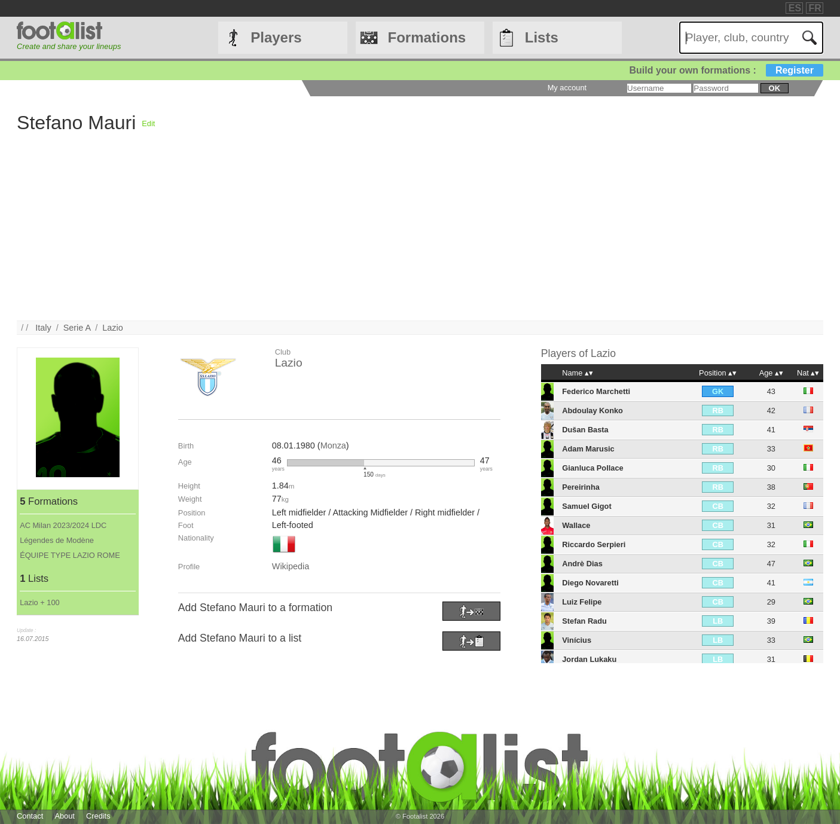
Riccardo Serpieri (593, 544)
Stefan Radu (584, 621)
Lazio (112, 327)
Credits (98, 815)
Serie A (77, 327)
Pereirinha (581, 487)
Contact (30, 815)
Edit (148, 123)
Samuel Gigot (586, 506)
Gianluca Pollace (592, 467)
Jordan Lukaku (589, 659)
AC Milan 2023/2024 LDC (63, 525)
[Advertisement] (375, 237)
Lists (541, 37)
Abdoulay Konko (592, 410)
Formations (427, 37)
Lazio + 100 (40, 602)
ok (774, 88)
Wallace (576, 525)
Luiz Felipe (581, 601)
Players (276, 37)
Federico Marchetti (596, 391)
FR (815, 8)
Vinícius (576, 640)
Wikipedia (290, 566)
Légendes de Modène (57, 540)
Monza (333, 445)
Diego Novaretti (590, 582)
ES (795, 8)
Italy (43, 327)
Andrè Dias (582, 563)
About (64, 815)
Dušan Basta (585, 429)
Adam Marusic (588, 448)
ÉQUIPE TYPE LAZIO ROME (70, 555)
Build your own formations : (726, 70)
